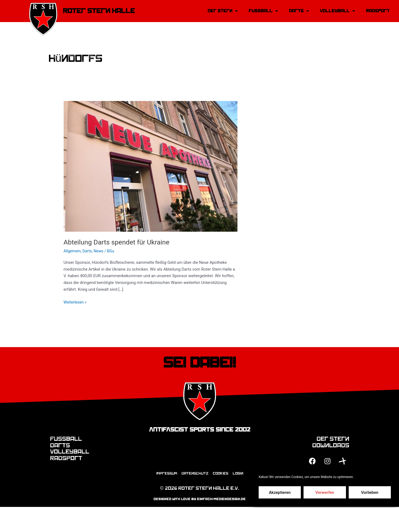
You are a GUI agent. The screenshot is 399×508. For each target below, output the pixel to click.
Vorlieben (369, 492)
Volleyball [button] (337, 11)
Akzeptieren (280, 492)
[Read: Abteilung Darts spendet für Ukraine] (151, 166)
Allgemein (73, 251)
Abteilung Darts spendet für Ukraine (119, 242)
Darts (88, 251)
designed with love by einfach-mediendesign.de (199, 500)
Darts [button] (299, 11)
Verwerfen (325, 492)
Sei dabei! (199, 362)
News (100, 251)
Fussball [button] (263, 11)
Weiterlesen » (76, 302)
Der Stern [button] (223, 11)
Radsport (377, 10)
